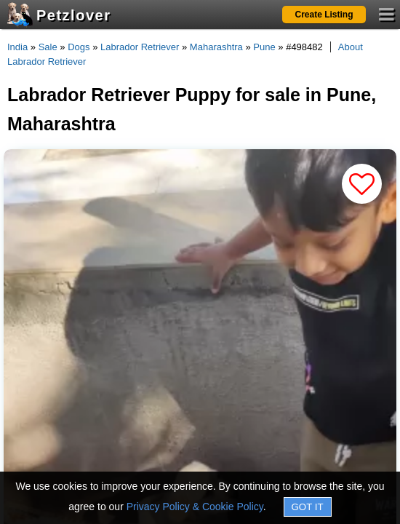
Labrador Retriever (139, 46)
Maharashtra (216, 46)
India (17, 46)
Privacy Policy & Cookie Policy (195, 506)
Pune (264, 46)
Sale (48, 46)
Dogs (78, 46)
